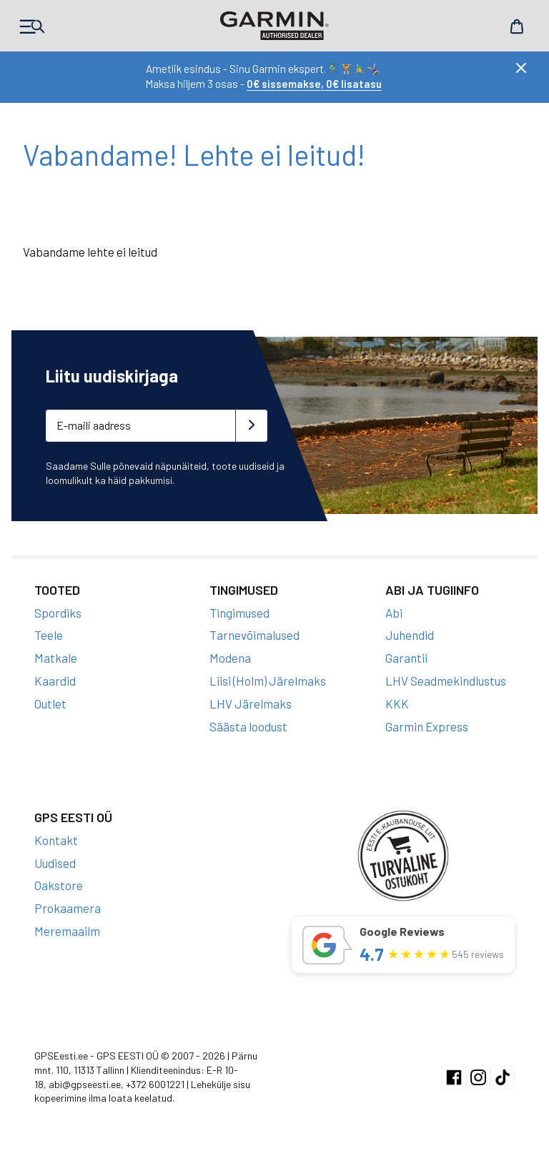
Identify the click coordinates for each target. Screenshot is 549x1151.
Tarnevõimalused (254, 635)
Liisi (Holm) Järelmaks (267, 680)
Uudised (55, 863)
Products (32, 26)
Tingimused (239, 613)
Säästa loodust (248, 726)
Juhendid (409, 635)
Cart (517, 26)
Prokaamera (67, 908)
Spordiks (57, 613)
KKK (397, 703)
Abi (393, 613)
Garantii (406, 658)
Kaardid (55, 680)
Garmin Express (426, 726)
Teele (48, 635)
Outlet (50, 703)
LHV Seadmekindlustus (445, 680)
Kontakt (56, 840)
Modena (230, 658)
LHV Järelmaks (250, 703)
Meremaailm (67, 931)
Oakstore (58, 885)
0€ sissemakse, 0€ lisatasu (314, 83)
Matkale (55, 658)
